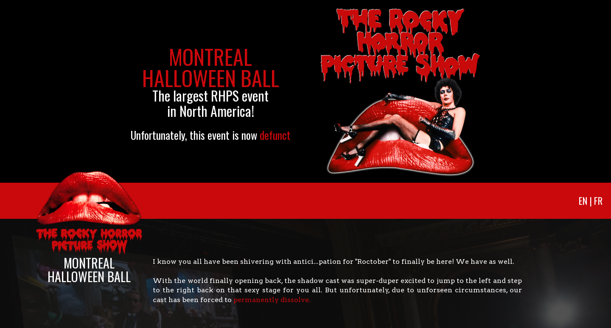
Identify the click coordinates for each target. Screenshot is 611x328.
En (583, 200)
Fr (598, 200)
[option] (305, 91)
